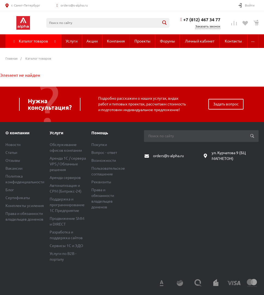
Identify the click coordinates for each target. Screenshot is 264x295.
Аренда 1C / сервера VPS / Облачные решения (68, 164)
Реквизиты (101, 182)
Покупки (99, 144)
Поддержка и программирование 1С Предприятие (67, 205)
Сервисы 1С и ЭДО (66, 246)
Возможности (103, 160)
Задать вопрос (226, 104)
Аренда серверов (65, 177)
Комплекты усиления (24, 205)
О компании (17, 132)
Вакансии (13, 168)
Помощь (99, 132)
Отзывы (12, 160)
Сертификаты (17, 198)
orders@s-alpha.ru (74, 5)
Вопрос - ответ (104, 152)
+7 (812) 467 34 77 (201, 19)
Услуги (56, 132)
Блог (9, 190)
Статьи (11, 152)
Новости (12, 144)
